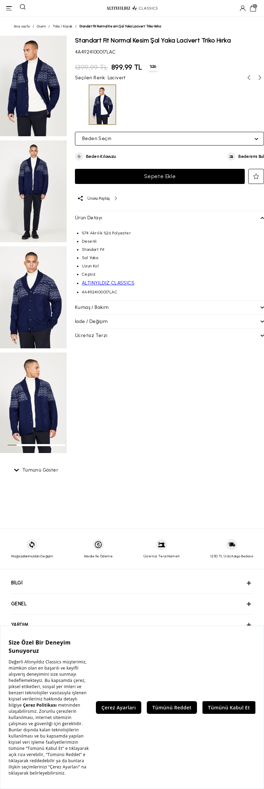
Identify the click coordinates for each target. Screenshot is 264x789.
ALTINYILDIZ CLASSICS (108, 283)
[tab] (12, 445)
